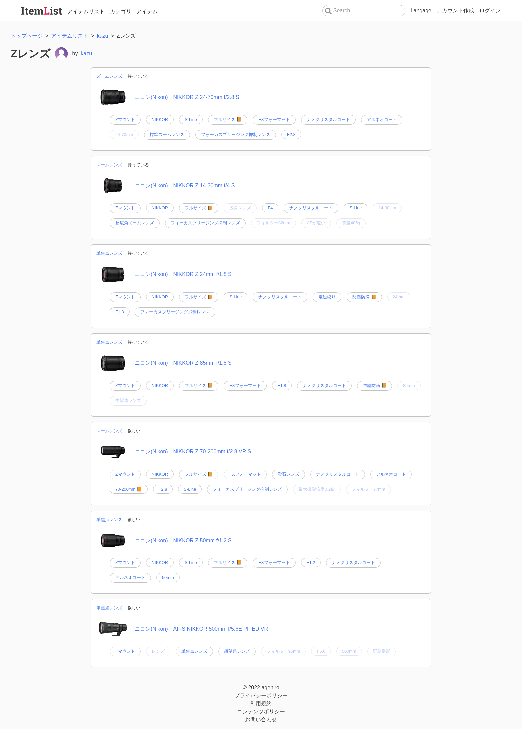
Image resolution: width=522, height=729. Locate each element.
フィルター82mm (273, 222)
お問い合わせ (261, 719)
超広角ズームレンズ (134, 222)
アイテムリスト (86, 11)
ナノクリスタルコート (328, 119)
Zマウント (125, 119)
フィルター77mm (368, 489)
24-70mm (124, 134)
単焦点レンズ (109, 253)
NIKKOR (160, 119)
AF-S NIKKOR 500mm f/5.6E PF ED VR (220, 629)
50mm (168, 577)
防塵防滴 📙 (364, 296)
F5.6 (321, 651)
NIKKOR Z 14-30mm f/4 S (204, 185)
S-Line (191, 119)
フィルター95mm (283, 651)
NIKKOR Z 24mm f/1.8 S (202, 274)
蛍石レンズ (288, 474)
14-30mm (387, 207)
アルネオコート (382, 119)
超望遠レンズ (237, 651)
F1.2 (311, 562)
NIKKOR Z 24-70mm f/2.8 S (206, 97)
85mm (409, 385)
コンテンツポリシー (261, 711)
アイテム (147, 11)
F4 (270, 207)
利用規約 (261, 703)
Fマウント (125, 651)
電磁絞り (327, 296)
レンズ (158, 651)
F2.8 (291, 134)
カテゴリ (120, 11)
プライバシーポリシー (261, 695)
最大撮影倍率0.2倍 (317, 489)
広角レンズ (240, 207)
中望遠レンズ (128, 400)
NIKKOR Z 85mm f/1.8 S (202, 363)
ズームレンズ (109, 76)
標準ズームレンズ (167, 134)
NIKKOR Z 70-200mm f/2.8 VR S (212, 451)
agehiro (270, 687)
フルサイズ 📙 (228, 119)
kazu (86, 53)
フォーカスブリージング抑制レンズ (235, 134)
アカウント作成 (455, 10)
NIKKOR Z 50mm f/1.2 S (202, 540)
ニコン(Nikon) (151, 97)
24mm (399, 296)
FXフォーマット (274, 119)
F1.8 (119, 311)
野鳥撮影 (381, 651)
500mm (349, 651)
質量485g (351, 222)
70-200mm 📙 (128, 489)
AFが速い (316, 222)
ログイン (490, 10)
